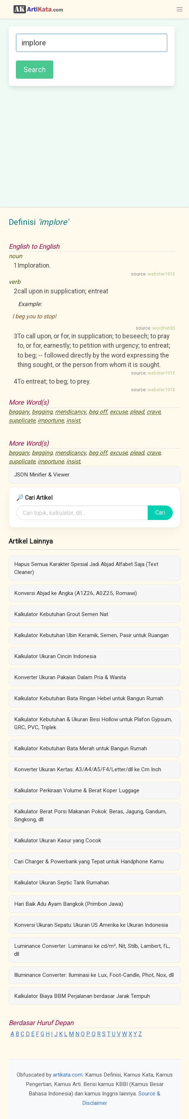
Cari (160, 512)
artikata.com (68, 1074)
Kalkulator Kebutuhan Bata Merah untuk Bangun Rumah (80, 748)
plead (137, 412)
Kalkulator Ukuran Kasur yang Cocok (57, 840)
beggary (19, 412)
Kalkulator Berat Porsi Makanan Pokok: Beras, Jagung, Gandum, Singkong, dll (90, 815)
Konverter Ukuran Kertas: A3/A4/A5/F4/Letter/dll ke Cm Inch (87, 769)
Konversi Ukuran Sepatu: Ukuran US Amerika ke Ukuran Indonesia (91, 925)
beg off (98, 412)
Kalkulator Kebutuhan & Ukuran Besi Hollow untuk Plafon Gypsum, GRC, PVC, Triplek (93, 723)
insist (73, 420)
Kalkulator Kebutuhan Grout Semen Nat (61, 614)
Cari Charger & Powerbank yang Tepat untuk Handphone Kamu (89, 861)
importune (51, 420)
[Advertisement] (92, 145)
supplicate (22, 420)
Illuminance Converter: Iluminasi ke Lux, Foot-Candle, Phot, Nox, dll (94, 975)
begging (42, 412)
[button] (179, 9)
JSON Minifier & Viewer (42, 474)
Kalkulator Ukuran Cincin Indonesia (55, 656)
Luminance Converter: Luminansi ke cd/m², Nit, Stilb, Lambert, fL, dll (92, 950)
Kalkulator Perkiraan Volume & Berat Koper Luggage (76, 790)
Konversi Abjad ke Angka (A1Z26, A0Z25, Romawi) (75, 593)
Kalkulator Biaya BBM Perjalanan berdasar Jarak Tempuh (82, 996)
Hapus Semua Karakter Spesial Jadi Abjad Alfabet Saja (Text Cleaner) (86, 568)
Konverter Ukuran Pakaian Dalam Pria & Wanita (70, 677)
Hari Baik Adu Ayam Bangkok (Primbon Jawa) (68, 904)
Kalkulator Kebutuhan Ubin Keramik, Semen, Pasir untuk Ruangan (91, 635)
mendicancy (70, 412)
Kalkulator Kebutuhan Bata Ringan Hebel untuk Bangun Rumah (88, 698)
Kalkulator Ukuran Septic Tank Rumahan (61, 882)
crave (153, 412)
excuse (118, 412)
